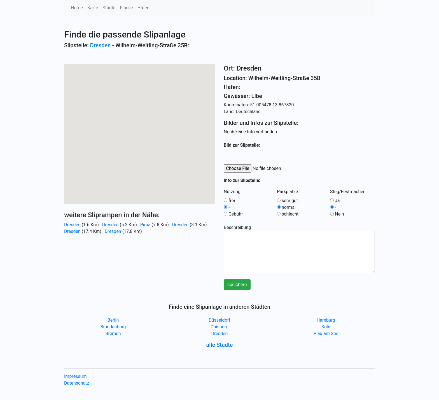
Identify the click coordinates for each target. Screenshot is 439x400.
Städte (108, 7)
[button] (139, 129)
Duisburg (219, 326)
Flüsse (126, 7)
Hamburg (326, 320)
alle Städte (219, 344)
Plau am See (326, 333)
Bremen (113, 333)
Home (77, 7)
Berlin (113, 320)
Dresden (100, 45)
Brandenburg (113, 326)
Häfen (143, 7)
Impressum (75, 376)
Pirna (145, 224)
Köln (325, 326)
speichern (237, 284)
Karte (92, 7)
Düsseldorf (219, 320)
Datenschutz (76, 383)
